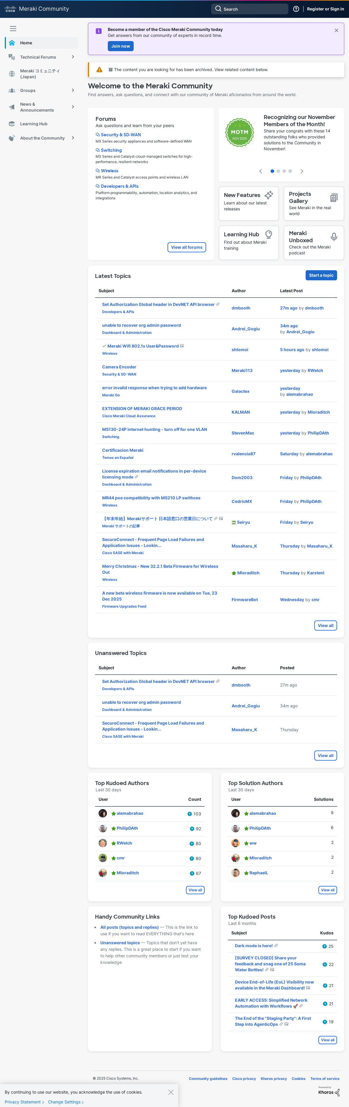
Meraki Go (111, 395)
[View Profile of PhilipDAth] (318, 432)
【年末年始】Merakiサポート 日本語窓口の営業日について (158, 518)
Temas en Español (117, 457)
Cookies (299, 1078)
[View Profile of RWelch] (315, 370)
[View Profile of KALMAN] (241, 412)
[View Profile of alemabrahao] (299, 394)
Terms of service (324, 1078)
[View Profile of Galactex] (240, 391)
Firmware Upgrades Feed (124, 606)
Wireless (109, 170)
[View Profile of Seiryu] (243, 522)
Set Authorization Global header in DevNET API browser (159, 304)
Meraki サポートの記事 (121, 526)
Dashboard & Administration (126, 332)
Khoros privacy (274, 1078)
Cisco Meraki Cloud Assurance (128, 416)
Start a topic (321, 275)
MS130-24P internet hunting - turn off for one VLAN (154, 429)
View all (326, 625)
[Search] (249, 9)
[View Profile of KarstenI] (315, 572)
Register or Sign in (325, 8)
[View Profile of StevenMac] (243, 432)
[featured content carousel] (282, 145)
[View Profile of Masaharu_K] (244, 545)
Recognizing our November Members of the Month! (299, 121)
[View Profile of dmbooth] (241, 307)
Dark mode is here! (254, 945)
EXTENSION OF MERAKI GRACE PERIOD (142, 408)
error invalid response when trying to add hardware (154, 387)
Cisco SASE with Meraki (122, 553)
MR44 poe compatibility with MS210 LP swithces (151, 497)
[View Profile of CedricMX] (242, 501)
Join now (120, 46)
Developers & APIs (119, 186)
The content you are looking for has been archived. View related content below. (188, 69)
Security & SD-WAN (121, 134)
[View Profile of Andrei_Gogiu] (246, 328)
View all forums (187, 247)
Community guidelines (208, 1078)
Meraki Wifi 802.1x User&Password (144, 345)
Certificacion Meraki (122, 450)
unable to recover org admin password (141, 325)
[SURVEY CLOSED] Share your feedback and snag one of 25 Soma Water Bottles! (270, 963)
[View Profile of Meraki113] (242, 370)
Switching (111, 150)
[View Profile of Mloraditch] (319, 412)
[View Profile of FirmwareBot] (245, 599)
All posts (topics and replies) (129, 927)
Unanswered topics (120, 942)
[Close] (171, 1096)
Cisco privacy (244, 1078)
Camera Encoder (119, 366)
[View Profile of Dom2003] (242, 477)
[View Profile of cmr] (316, 599)
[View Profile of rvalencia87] (243, 453)
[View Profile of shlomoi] (240, 349)
